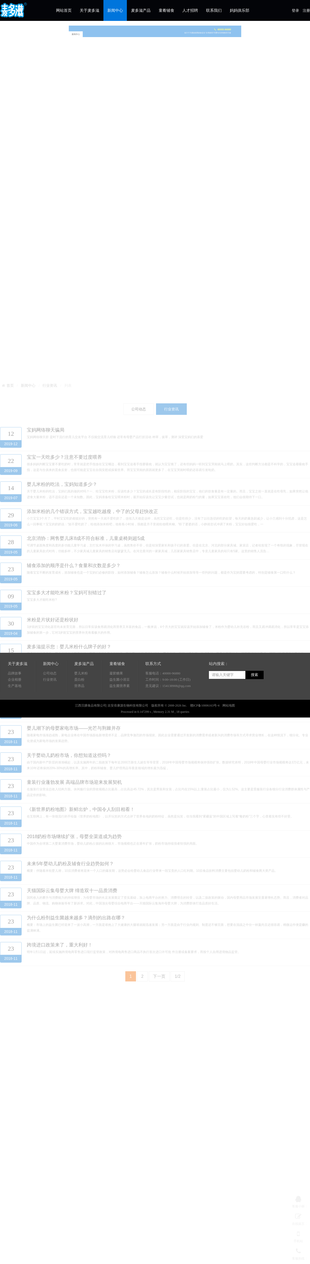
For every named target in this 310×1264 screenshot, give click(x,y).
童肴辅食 (166, 10)
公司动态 (50, 694)
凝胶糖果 (116, 694)
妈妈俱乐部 (239, 10)
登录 (295, 11)
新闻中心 (115, 10)
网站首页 (64, 10)
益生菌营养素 (119, 706)
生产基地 (14, 706)
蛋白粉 (79, 700)
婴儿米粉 (81, 694)
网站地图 (228, 726)
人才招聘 (190, 10)
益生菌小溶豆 (119, 700)
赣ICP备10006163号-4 (205, 726)
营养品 (79, 706)
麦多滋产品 (141, 10)
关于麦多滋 (89, 10)
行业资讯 (50, 700)
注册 (306, 11)
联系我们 (214, 10)
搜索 (254, 695)
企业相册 (14, 700)
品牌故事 (14, 694)
